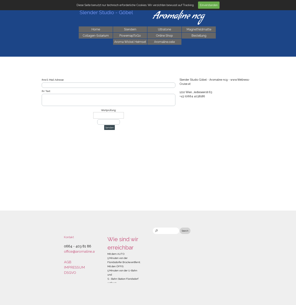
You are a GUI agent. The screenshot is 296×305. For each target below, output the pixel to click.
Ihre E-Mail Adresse (53, 79)
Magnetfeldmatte (199, 29)
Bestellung (198, 35)
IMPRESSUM (74, 267)
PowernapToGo (130, 35)
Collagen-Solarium (96, 35)
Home (95, 29)
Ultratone (164, 29)
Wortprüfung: (108, 110)
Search (185, 231)
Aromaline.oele (164, 42)
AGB (67, 262)
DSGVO (70, 272)
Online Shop (164, 35)
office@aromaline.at (80, 251)
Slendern (130, 29)
